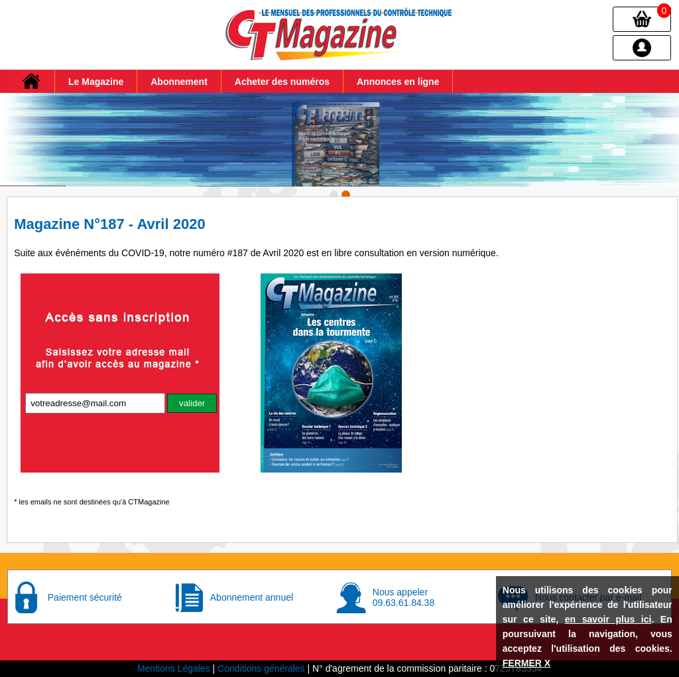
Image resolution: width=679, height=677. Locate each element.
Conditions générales (261, 668)
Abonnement (179, 81)
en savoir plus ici (608, 619)
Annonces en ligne (398, 81)
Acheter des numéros (282, 81)
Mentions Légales (173, 668)
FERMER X (526, 663)
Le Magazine (95, 81)
